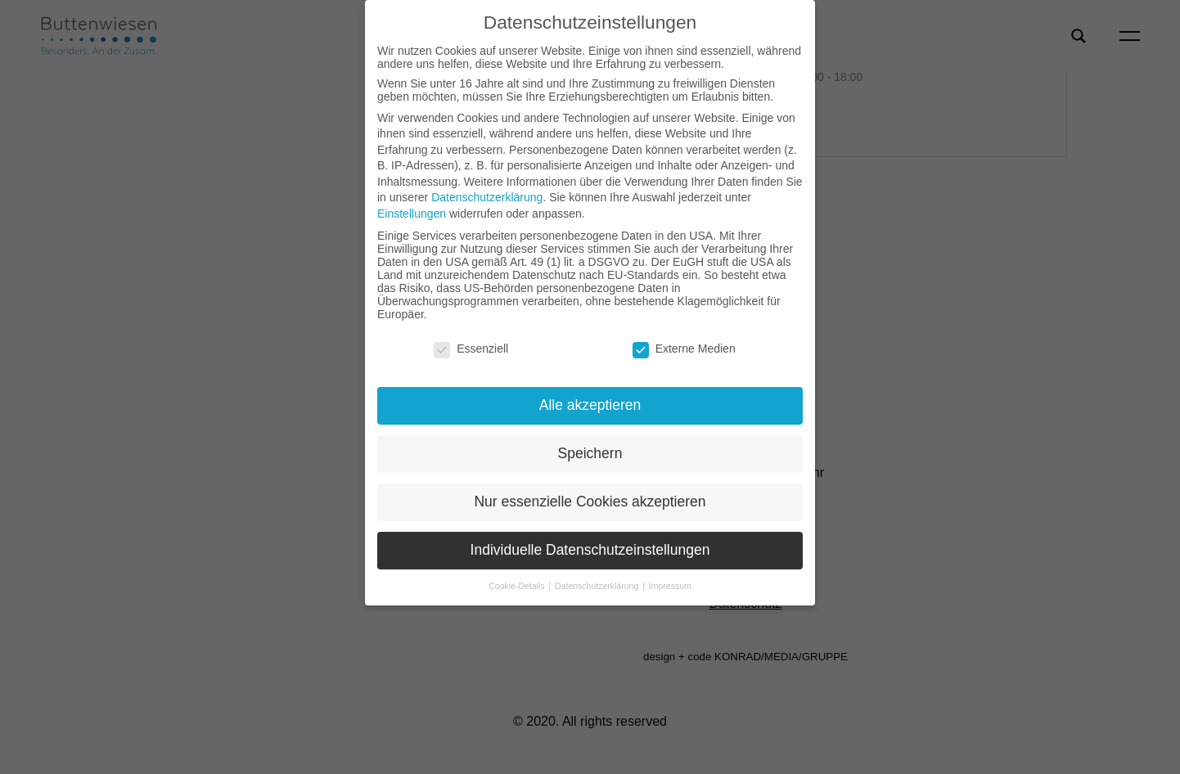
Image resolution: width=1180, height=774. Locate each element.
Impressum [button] (670, 586)
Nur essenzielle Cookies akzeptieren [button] (589, 501)
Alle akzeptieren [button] (590, 405)
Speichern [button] (590, 453)
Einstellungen (411, 213)
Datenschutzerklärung (487, 197)
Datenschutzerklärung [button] (598, 586)
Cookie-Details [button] (518, 586)
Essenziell (471, 348)
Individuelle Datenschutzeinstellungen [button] (590, 550)
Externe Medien (684, 348)
